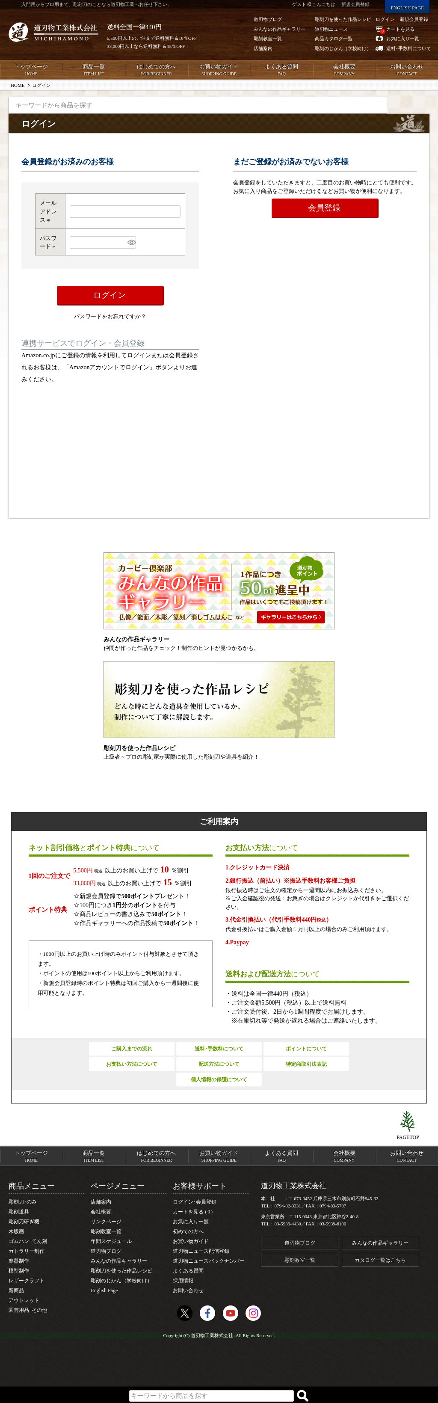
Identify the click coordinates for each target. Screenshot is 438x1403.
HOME (17, 85)
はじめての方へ (156, 70)
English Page (104, 1290)
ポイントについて (306, 1049)
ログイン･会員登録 (194, 1202)
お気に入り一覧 (191, 1222)
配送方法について (219, 1064)
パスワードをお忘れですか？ (110, 316)
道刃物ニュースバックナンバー (209, 1261)
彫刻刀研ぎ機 (24, 1222)
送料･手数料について (219, 1049)
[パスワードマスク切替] (130, 242)
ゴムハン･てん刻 (28, 1241)
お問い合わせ (407, 70)
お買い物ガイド (219, 70)
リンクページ (106, 1222)
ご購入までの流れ (131, 1049)
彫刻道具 (19, 1212)
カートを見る (193, 1212)
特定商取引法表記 (306, 1064)
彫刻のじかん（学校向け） (121, 1281)
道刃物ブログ (106, 1251)
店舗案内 (101, 1202)
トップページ (31, 70)
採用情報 (183, 1281)
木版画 (16, 1231)
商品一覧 (93, 70)
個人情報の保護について (219, 1080)
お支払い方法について (131, 1064)
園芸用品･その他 (28, 1310)
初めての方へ (188, 1231)
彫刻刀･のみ (23, 1202)
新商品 (16, 1290)
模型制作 (19, 1271)
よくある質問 (281, 70)
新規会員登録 (414, 19)
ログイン (385, 19)
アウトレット (24, 1300)
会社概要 (344, 70)
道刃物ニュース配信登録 (201, 1251)
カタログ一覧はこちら (380, 1260)
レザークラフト (26, 1281)
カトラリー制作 (26, 1251)
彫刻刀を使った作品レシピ (121, 1271)
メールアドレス (48, 211)
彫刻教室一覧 (106, 1231)
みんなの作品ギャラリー (119, 1261)
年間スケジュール (111, 1241)
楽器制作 (19, 1261)
